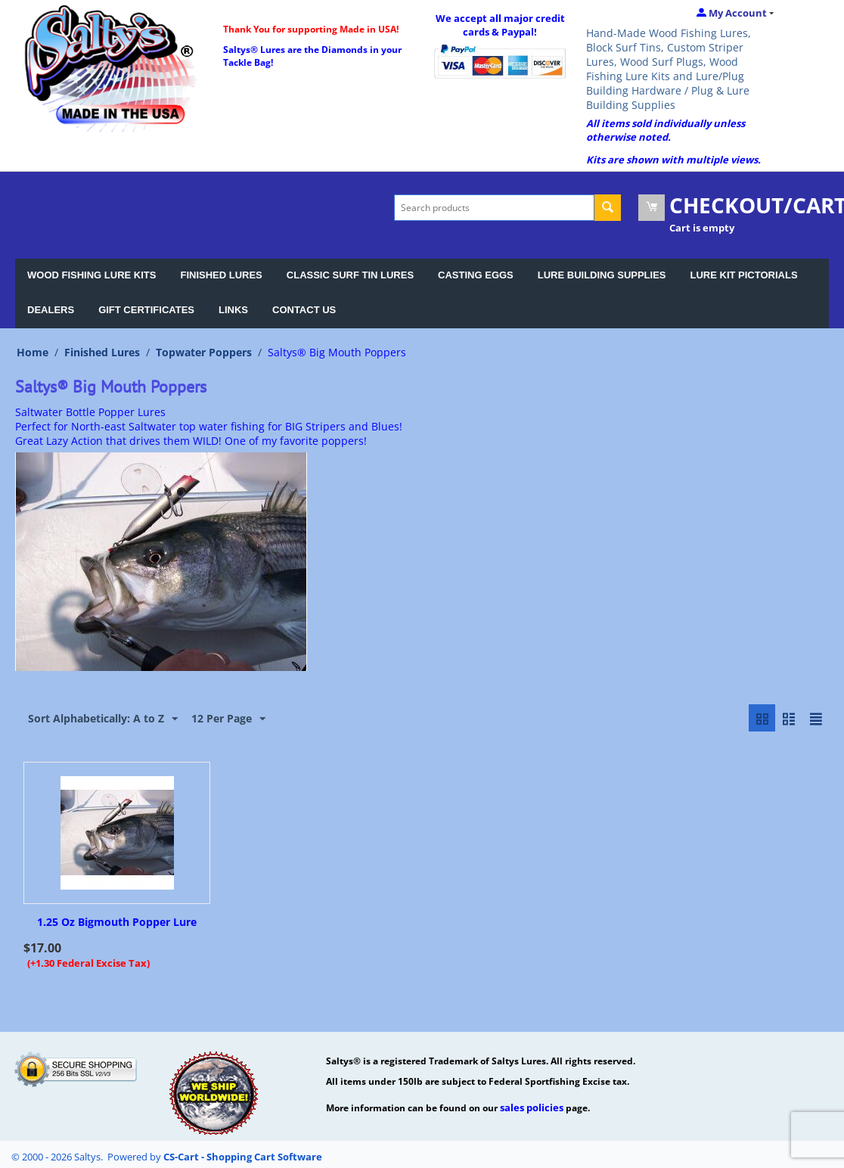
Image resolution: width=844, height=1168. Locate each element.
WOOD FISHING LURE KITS (91, 275)
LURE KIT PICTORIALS (744, 275)
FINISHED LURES (221, 275)
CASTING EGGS (476, 275)
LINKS (233, 309)
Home (32, 352)
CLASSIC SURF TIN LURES (350, 275)
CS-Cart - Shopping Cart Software (242, 1156)
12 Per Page (228, 719)
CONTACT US (304, 309)
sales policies (531, 1107)
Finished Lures (102, 352)
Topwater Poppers (204, 352)
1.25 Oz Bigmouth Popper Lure (117, 922)
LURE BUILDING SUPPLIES (602, 275)
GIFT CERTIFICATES (146, 309)
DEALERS (50, 309)
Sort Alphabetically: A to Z (103, 719)
